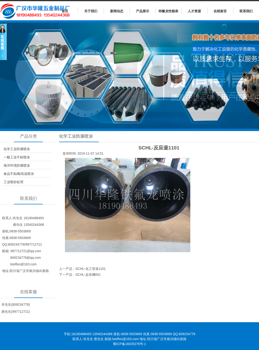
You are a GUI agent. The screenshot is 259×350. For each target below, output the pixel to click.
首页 (65, 11)
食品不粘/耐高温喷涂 (19, 174)
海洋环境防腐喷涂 (17, 165)
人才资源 (194, 11)
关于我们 (90, 11)
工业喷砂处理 (13, 182)
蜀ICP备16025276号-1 (129, 344)
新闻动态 (116, 11)
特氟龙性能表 (168, 11)
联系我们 (246, 11)
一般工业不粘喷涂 (17, 157)
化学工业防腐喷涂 (17, 149)
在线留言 (220, 11)
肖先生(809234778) (15, 304)
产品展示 (142, 11)
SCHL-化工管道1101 (91, 269)
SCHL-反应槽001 (88, 274)
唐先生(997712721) (15, 311)
